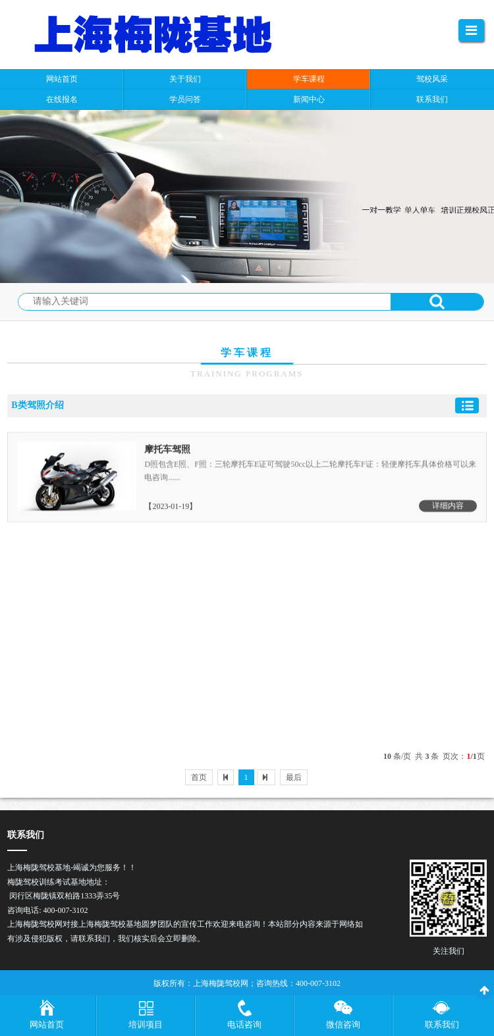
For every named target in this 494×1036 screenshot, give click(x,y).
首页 (199, 777)
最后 (294, 777)
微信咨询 (343, 1024)
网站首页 (47, 1024)
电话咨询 (244, 1024)
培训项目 (145, 1024)
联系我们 (442, 1024)
